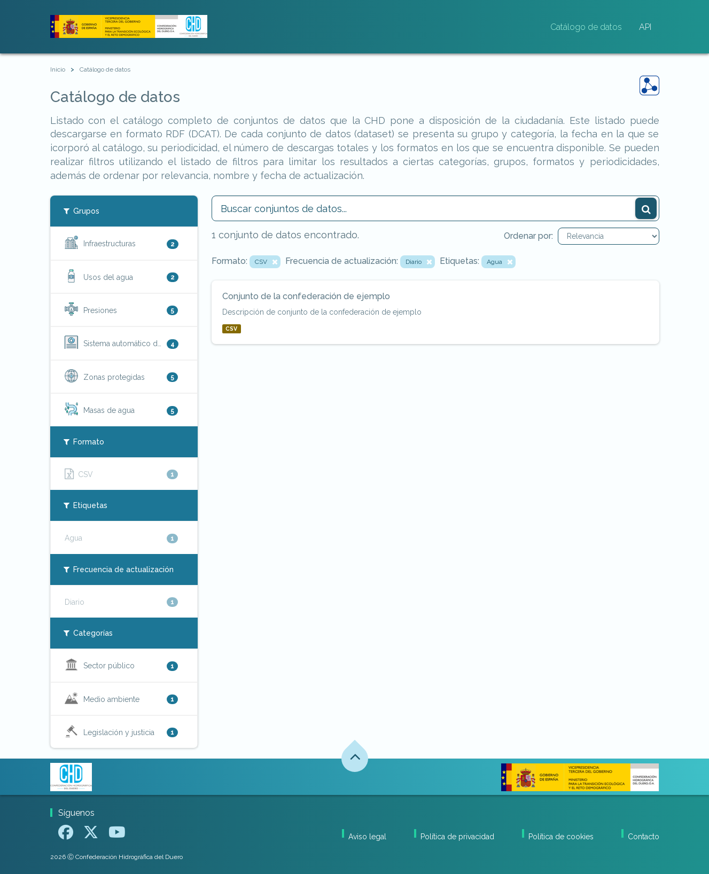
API (645, 27)
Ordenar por (527, 236)
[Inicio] (57, 69)
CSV (231, 328)
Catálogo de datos (586, 27)
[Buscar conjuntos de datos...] (435, 208)
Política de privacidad (457, 836)
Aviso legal (367, 836)
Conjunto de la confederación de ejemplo (306, 296)
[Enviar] (646, 208)
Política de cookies (561, 836)
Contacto (643, 836)
